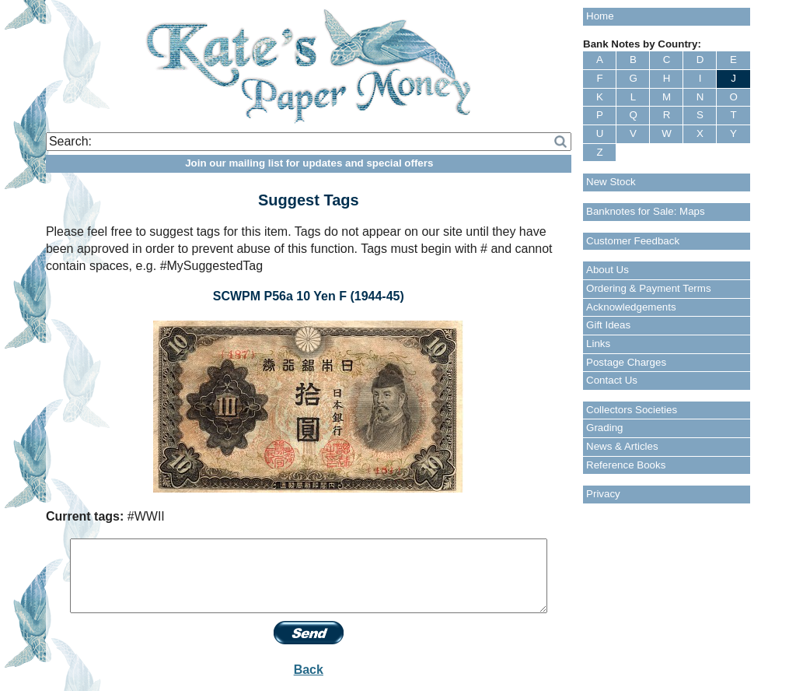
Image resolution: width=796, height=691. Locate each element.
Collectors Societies (631, 410)
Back (308, 669)
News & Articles (622, 446)
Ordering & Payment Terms (648, 288)
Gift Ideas (608, 325)
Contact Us (611, 380)
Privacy (603, 494)
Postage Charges (626, 362)
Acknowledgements (631, 307)
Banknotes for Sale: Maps (645, 211)
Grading (604, 427)
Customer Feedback (632, 241)
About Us (607, 269)
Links (598, 343)
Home (600, 16)
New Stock (611, 182)
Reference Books (625, 465)
